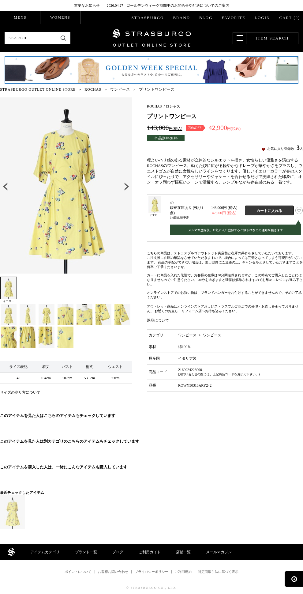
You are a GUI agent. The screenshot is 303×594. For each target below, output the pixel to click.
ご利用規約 (183, 571)
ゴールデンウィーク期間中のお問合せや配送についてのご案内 (177, 5)
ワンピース (187, 335)
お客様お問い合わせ (113, 571)
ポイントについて (78, 571)
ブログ (117, 552)
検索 (63, 38)
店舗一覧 (183, 552)
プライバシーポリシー (151, 571)
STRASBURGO (147, 17)
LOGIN (262, 17)
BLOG (205, 17)
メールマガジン (219, 552)
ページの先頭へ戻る (294, 579)
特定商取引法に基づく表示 (218, 571)
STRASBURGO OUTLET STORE (151, 38)
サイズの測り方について (20, 392)
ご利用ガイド (150, 552)
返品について (158, 320)
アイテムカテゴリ (45, 552)
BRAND (181, 17)
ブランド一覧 (86, 552)
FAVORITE (233, 17)
